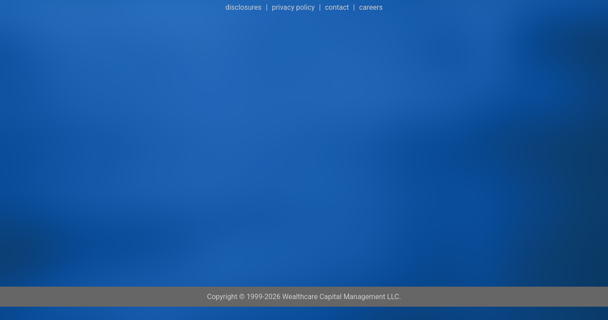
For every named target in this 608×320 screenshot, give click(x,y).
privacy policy (293, 7)
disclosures (243, 7)
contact (337, 7)
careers (371, 7)
